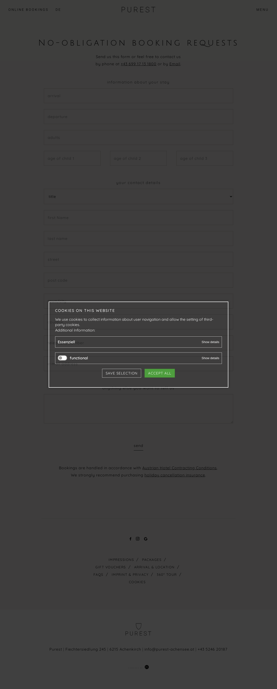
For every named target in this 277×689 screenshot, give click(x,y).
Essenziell (66, 341)
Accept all (159, 373)
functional (79, 358)
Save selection (122, 373)
